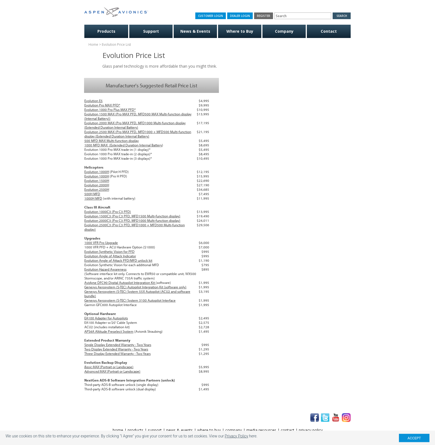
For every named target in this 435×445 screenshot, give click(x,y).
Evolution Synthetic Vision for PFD (109, 251)
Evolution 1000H (96, 171)
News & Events (195, 31)
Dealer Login (240, 16)
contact (287, 430)
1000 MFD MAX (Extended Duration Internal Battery (123, 145)
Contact (329, 31)
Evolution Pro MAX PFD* (102, 105)
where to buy (209, 430)
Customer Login (210, 16)
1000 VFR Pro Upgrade (101, 242)
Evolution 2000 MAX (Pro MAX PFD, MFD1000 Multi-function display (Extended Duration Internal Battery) (135, 125)
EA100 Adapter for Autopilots (106, 318)
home (118, 430)
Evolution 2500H (96, 189)
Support (151, 31)
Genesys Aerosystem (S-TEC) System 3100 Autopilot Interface (130, 300)
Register (263, 16)
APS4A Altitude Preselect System (108, 331)
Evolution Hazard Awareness (105, 269)
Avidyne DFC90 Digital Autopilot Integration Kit (120, 282)
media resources (261, 430)
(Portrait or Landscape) (108, 367)
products (135, 430)
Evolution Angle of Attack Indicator (110, 256)
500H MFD (92, 194)
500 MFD (91, 140)
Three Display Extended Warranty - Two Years (117, 353)
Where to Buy (239, 31)
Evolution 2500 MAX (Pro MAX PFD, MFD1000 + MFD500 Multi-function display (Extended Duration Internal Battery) (137, 133)
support (155, 430)
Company (284, 31)
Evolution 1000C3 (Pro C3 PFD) (107, 211)
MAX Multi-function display (118, 140)
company (233, 430)
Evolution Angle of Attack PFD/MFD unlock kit (118, 260)
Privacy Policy (236, 441)
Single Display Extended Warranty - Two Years (117, 344)
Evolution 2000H (96, 185)
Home (93, 44)
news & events (179, 430)
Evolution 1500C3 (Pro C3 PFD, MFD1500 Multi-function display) (132, 216)
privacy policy (311, 430)
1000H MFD (93, 198)
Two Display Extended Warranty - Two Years (116, 349)
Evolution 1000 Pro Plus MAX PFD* (110, 109)
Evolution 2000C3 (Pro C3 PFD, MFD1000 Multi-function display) (132, 220)
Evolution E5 (93, 100)
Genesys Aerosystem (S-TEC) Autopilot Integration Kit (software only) (135, 287)
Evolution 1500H (96, 180)
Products (106, 31)
